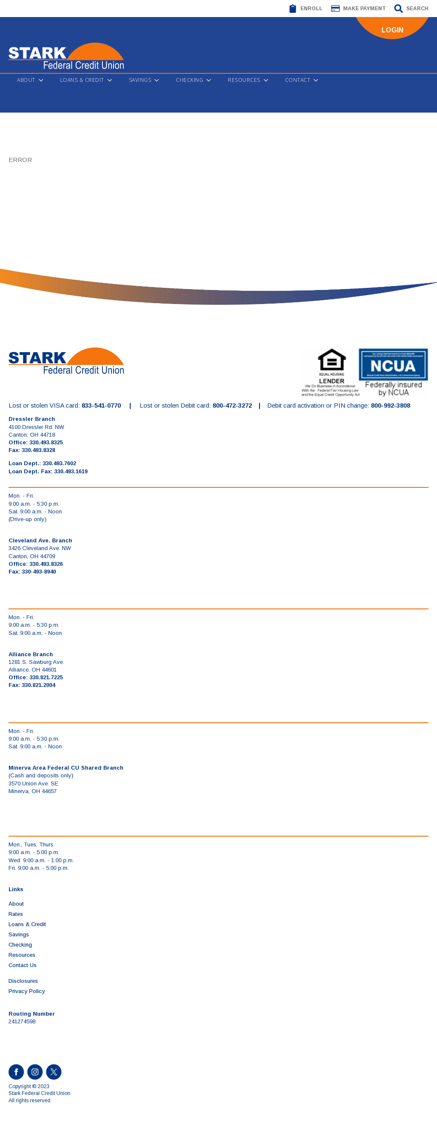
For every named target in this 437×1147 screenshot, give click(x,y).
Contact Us (23, 965)
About (26, 80)
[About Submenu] (43, 80)
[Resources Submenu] (268, 80)
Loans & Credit (82, 80)
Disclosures (23, 981)
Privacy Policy (27, 991)
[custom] (53, 1072)
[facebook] (16, 1072)
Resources (244, 80)
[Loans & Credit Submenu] (112, 80)
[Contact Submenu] (318, 80)
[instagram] (35, 1072)
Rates (16, 914)
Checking (189, 80)
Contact (298, 80)
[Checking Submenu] (211, 80)
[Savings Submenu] (159, 80)
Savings (140, 80)
